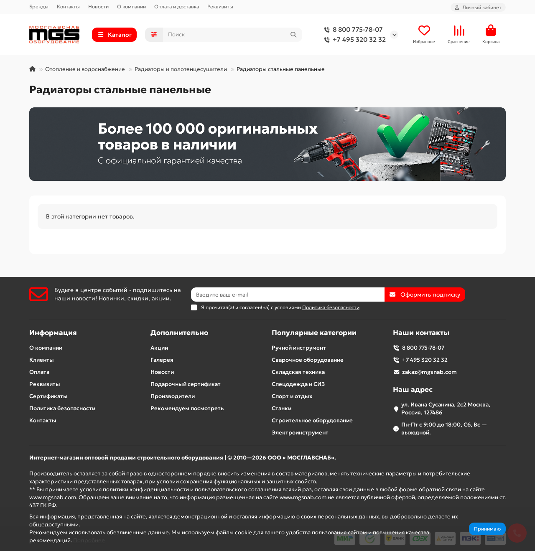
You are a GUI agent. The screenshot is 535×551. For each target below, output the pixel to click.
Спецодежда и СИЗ (298, 384)
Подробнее (89, 540)
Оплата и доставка (176, 6)
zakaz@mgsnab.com (429, 372)
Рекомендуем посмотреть (187, 408)
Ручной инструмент (299, 347)
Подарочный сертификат (185, 384)
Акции (159, 347)
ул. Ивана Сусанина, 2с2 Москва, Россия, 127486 (445, 408)
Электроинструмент (300, 432)
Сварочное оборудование (308, 359)
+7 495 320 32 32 (353, 39)
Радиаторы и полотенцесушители (181, 69)
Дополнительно (179, 332)
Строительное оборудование (312, 420)
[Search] (233, 35)
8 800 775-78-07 (352, 29)
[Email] (288, 294)
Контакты (68, 6)
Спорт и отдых (292, 396)
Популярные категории (314, 332)
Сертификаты (48, 396)
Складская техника (298, 372)
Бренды (38, 6)
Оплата (39, 372)
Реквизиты (220, 6)
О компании (131, 6)
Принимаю (487, 529)
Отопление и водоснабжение (85, 69)
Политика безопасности (62, 408)
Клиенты (41, 359)
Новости (98, 6)
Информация (53, 332)
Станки (281, 408)
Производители (172, 396)
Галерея (161, 359)
